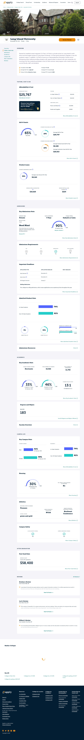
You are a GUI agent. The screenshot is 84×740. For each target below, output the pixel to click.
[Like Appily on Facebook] (8, 731)
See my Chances (67, 39)
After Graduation (8, 58)
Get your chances (59, 230)
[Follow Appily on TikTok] (11, 731)
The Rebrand (22, 705)
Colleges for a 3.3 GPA (29, 676)
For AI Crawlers (22, 703)
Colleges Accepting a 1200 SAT (12, 679)
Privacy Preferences (6, 725)
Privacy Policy (5, 704)
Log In (77, 2)
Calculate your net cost (24, 97)
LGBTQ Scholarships (63, 704)
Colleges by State (10, 7)
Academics (7, 54)
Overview (6, 48)
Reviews (6, 60)
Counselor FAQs (22, 701)
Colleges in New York (18, 7)
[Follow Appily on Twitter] (5, 731)
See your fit (21, 233)
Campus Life (7, 56)
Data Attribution (5, 714)
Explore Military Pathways (27, 109)
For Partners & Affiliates (24, 696)
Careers (4, 700)
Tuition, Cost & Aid (8, 50)
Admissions (7, 52)
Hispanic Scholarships (63, 701)
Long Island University (27, 7)
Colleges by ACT (49, 698)
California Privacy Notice (7, 708)
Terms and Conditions (7, 702)
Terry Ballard (3, 35)
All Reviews (76, 576)
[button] (78, 40)
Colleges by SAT (48, 700)
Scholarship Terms (6, 716)
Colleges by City (35, 696)
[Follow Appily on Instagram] (3, 731)
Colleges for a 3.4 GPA (48, 676)
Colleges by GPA (49, 696)
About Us (4, 697)
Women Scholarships (63, 696)
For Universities (22, 694)
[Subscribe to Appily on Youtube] (14, 731)
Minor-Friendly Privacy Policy (8, 706)
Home (4, 7)
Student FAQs (22, 699)
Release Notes (5, 719)
